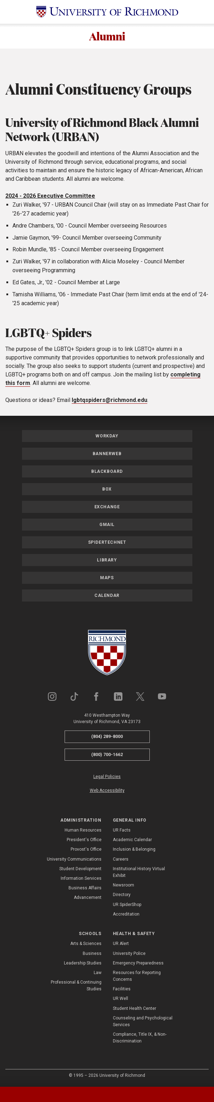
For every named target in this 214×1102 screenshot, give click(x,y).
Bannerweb (107, 454)
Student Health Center (134, 1009)
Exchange (107, 507)
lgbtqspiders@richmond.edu (109, 400)
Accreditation (126, 914)
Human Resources (83, 830)
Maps (107, 578)
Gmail (107, 525)
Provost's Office (86, 850)
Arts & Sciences (85, 944)
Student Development (80, 869)
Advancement (87, 898)
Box (107, 489)
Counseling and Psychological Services (142, 1022)
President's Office (84, 840)
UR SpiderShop (127, 905)
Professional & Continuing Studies (76, 986)
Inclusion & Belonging (134, 850)
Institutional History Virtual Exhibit (139, 873)
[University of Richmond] (107, 12)
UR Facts (122, 830)
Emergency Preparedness (138, 963)
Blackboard (107, 472)
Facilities (122, 990)
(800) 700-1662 (107, 755)
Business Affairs (84, 888)
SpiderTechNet (107, 543)
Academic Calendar (132, 840)
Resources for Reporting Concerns (137, 977)
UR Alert (121, 944)
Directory (122, 895)
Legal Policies (107, 777)
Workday (106, 436)
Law (97, 973)
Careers (120, 859)
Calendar (107, 596)
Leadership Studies (82, 963)
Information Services (81, 879)
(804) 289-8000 (107, 737)
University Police (129, 954)
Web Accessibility (107, 791)
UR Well (120, 999)
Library (107, 560)
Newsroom (123, 886)
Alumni (107, 36)
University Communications (74, 859)
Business (92, 954)
